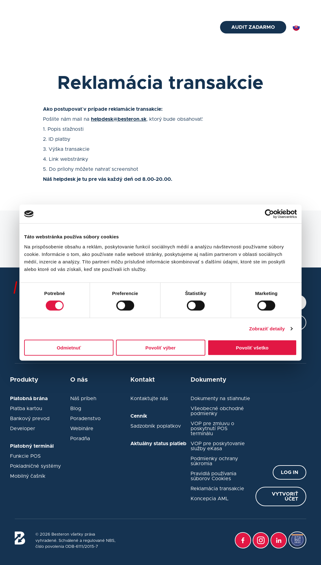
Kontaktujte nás (149, 398)
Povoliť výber (160, 347)
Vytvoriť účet (285, 496)
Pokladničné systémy (35, 466)
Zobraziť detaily (267, 328)
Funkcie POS (25, 456)
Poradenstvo (85, 418)
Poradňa (174, 6)
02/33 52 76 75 (104, 6)
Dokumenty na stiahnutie (220, 398)
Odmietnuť (69, 347)
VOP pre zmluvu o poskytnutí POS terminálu (212, 428)
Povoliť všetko (252, 347)
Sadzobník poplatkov (155, 426)
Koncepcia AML (210, 498)
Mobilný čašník (27, 476)
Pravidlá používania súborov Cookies (213, 476)
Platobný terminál (105, 27)
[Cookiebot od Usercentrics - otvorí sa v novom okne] (269, 214)
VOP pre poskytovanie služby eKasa (218, 446)
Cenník (178, 27)
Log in (289, 472)
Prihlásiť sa (295, 6)
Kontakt (220, 6)
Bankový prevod (30, 418)
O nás (199, 27)
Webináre (81, 428)
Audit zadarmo (253, 27)
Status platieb (252, 6)
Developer (22, 428)
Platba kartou (26, 408)
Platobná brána (189, 45)
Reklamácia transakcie (217, 488)
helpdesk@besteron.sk (47, 6)
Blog (198, 6)
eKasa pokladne (147, 27)
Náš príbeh (83, 398)
